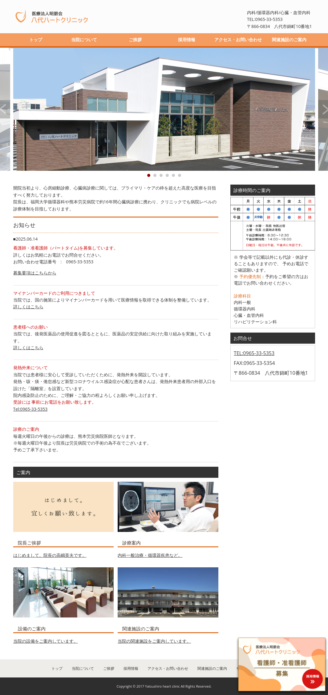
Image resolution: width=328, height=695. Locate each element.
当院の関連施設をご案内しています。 (154, 641)
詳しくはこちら (28, 307)
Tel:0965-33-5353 (30, 409)
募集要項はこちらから (34, 273)
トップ (35, 39)
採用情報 (186, 39)
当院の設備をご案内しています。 (45, 641)
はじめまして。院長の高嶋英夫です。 (50, 555)
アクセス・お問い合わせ (238, 39)
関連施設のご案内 (289, 39)
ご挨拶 (135, 39)
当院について (84, 39)
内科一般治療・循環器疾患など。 (150, 555)
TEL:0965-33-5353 (254, 353)
